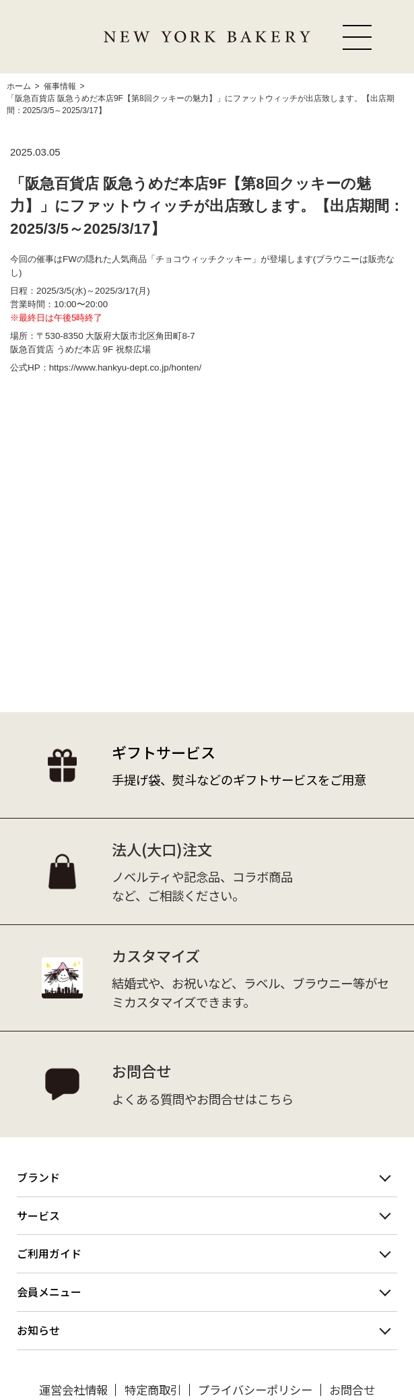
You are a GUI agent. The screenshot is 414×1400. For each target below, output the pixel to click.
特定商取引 (153, 1389)
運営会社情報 (73, 1389)
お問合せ (352, 1389)
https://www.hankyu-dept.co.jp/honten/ (125, 367)
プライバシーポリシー (255, 1389)
